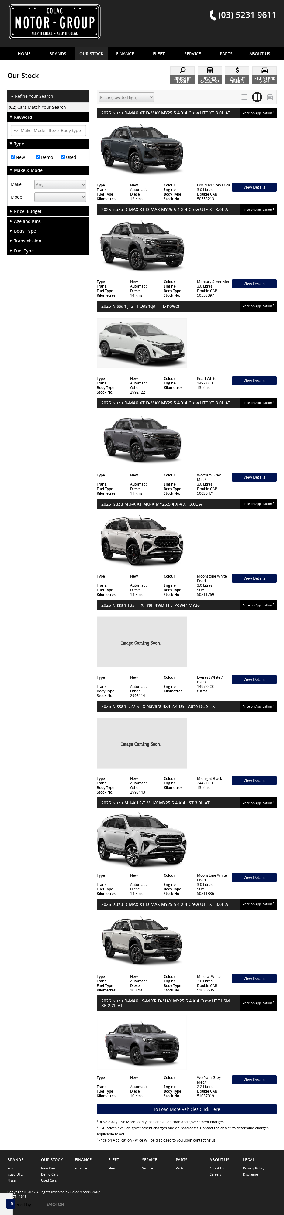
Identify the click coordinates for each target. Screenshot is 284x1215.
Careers (215, 1174)
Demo (44, 157)
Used (68, 157)
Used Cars (49, 1180)
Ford (11, 1168)
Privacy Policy (254, 1168)
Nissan (12, 1180)
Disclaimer (251, 1174)
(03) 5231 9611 (247, 14)
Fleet (112, 1168)
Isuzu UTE (15, 1174)
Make (16, 184)
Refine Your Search (31, 96)
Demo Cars (49, 1174)
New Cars (48, 1168)
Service (147, 1168)
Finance (81, 1168)
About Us (217, 1168)
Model (17, 197)
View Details (254, 187)
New (18, 157)
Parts (180, 1168)
